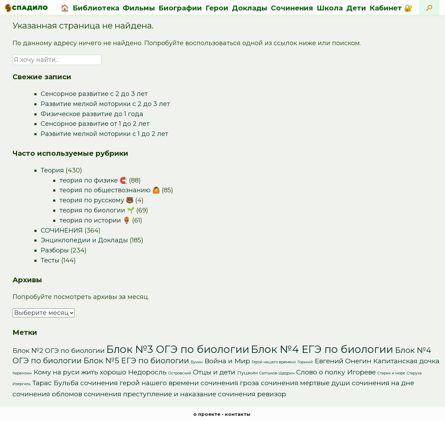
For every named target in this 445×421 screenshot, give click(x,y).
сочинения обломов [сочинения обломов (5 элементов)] (47, 394)
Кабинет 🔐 (391, 8)
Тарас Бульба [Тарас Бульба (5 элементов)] (55, 383)
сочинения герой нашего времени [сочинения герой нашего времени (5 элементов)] (139, 383)
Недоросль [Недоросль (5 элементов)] (147, 372)
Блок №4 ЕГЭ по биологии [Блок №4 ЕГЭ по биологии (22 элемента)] (322, 349)
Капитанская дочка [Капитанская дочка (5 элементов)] (406, 361)
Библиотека (96, 8)
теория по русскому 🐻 (96, 200)
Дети (356, 8)
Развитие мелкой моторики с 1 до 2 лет (104, 134)
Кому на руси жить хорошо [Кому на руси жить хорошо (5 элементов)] (79, 372)
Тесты (50, 260)
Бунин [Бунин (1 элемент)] (197, 362)
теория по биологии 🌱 (97, 210)
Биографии (180, 8)
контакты (237, 414)
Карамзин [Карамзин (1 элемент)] (22, 373)
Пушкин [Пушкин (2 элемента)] (247, 372)
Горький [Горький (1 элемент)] (305, 362)
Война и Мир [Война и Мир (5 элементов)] (227, 361)
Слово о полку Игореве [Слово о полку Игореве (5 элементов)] (336, 372)
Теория (52, 170)
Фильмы (139, 8)
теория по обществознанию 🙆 (109, 190)
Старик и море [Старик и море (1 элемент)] (391, 373)
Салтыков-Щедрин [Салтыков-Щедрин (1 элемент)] (276, 373)
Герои (216, 8)
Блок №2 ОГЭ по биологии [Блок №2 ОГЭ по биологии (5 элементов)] (59, 351)
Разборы (55, 250)
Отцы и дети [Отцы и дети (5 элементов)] (214, 372)
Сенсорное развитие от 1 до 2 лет (95, 124)
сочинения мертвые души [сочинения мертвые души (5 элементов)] (305, 383)
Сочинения (292, 8)
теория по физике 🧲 (93, 180)
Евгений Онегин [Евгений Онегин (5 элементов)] (343, 361)
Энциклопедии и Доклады (84, 240)
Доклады (249, 8)
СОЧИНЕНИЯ (62, 230)
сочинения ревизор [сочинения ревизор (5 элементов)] (252, 394)
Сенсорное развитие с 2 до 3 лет (94, 94)
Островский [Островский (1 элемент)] (179, 373)
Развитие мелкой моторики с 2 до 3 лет (105, 104)
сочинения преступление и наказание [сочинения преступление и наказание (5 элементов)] (150, 394)
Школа (330, 8)
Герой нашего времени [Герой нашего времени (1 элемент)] (274, 362)
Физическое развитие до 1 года (92, 114)
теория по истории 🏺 (94, 220)
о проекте (206, 414)
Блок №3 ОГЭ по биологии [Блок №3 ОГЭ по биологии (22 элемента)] (177, 349)
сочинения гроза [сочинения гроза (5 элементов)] (230, 383)
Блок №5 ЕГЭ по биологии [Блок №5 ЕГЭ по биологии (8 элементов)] (136, 360)
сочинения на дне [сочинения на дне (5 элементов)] (383, 383)
